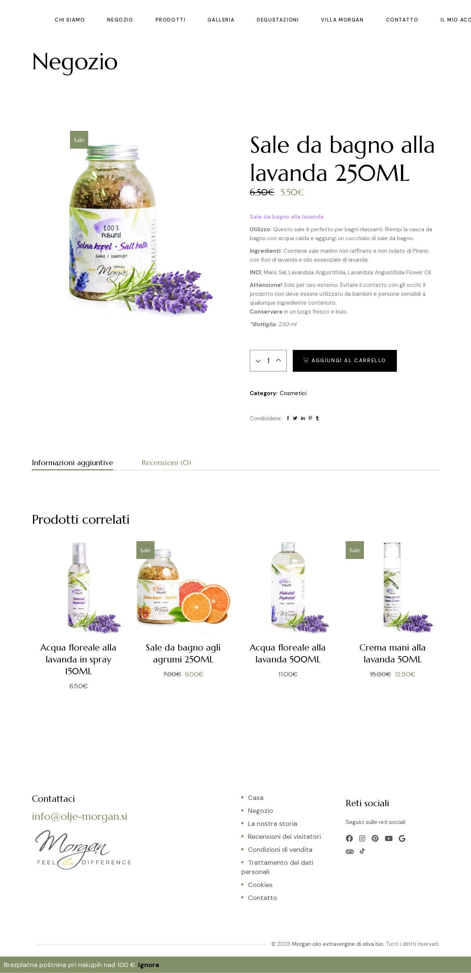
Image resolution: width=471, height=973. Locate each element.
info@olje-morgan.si (79, 816)
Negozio (260, 810)
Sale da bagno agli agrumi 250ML (183, 653)
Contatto (262, 897)
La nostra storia (272, 823)
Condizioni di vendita (280, 849)
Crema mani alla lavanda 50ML (392, 653)
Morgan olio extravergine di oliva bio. (338, 944)
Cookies (260, 884)
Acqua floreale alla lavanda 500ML (288, 653)
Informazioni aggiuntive (72, 462)
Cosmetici (293, 393)
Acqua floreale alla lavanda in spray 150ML (78, 659)
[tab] (72, 464)
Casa (255, 797)
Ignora (148, 964)
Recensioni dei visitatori (284, 836)
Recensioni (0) (166, 462)
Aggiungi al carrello (349, 360)
